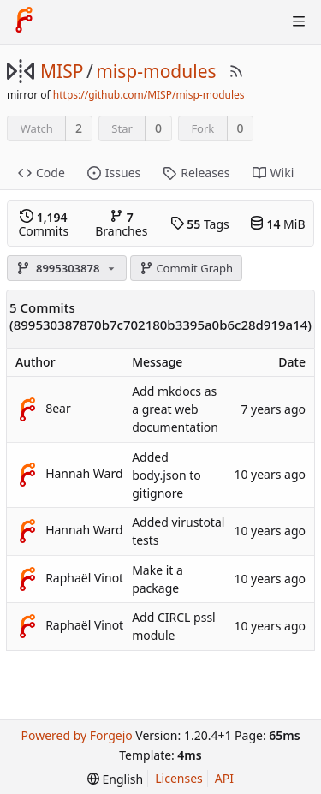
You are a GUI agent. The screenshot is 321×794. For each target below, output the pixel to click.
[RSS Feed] (236, 71)
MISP (61, 71)
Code (41, 172)
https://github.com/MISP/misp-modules (149, 94)
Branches (121, 223)
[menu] (115, 779)
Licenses (179, 778)
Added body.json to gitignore (166, 475)
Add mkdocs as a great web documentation (175, 409)
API (224, 778)
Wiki (273, 172)
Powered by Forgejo (76, 735)
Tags (199, 223)
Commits (43, 223)
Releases (196, 172)
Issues (113, 172)
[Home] (24, 21)
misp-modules (156, 71)
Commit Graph (186, 268)
